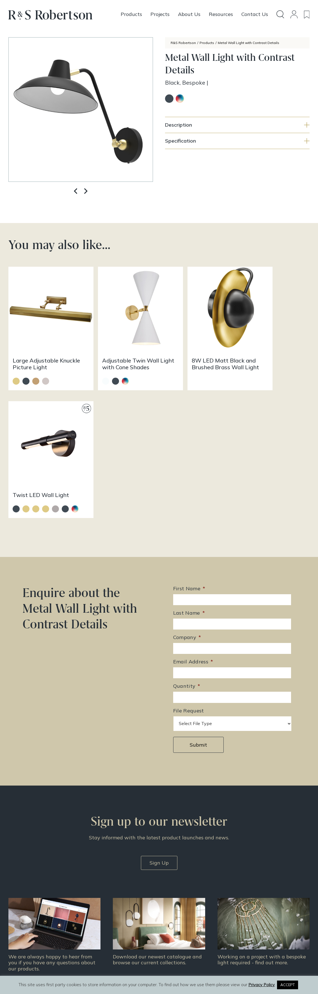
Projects (173, 904)
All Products (177, 890)
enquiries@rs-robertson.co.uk (127, 899)
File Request (188, 573)
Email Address (193, 524)
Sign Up (159, 725)
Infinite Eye (171, 971)
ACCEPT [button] (287, 985)
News (171, 919)
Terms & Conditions (257, 912)
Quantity (186, 548)
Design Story (178, 897)
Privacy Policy (251, 919)
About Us (247, 890)
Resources (175, 912)
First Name (189, 451)
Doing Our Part (252, 897)
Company (187, 500)
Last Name (189, 475)
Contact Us (248, 904)
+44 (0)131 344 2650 (120, 891)
